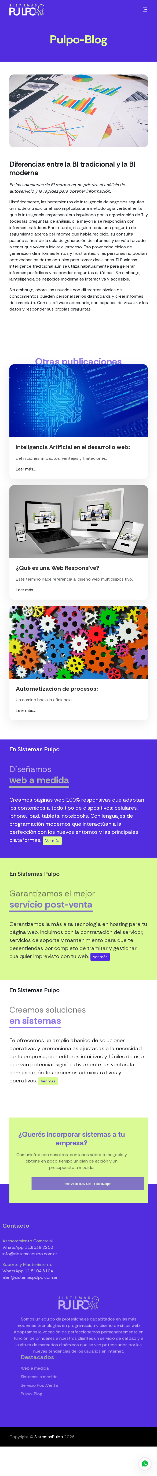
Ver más (52, 840)
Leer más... (26, 469)
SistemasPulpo (48, 1437)
